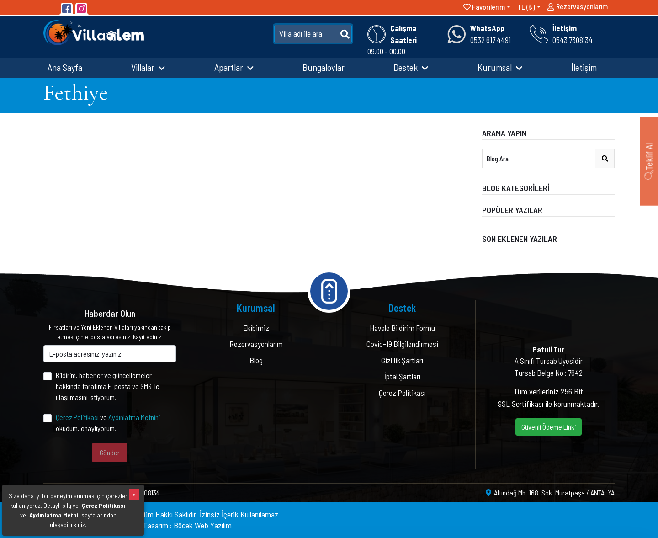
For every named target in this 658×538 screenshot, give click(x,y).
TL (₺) (526, 6)
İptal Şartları (402, 376)
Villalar (148, 67)
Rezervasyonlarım (577, 8)
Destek (410, 67)
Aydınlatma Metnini (134, 417)
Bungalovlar (323, 67)
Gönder (110, 452)
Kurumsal (500, 67)
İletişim (584, 67)
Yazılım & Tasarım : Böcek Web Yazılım (172, 525)
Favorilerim (484, 6)
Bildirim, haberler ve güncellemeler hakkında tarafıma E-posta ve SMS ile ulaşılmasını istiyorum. (107, 386)
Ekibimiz (256, 327)
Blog (256, 360)
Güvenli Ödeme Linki (548, 426)
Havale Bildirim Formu (402, 327)
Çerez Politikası (77, 417)
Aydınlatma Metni (53, 515)
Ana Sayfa (65, 67)
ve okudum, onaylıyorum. (108, 422)
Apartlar (234, 67)
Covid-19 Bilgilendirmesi (402, 343)
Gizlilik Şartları (402, 360)
